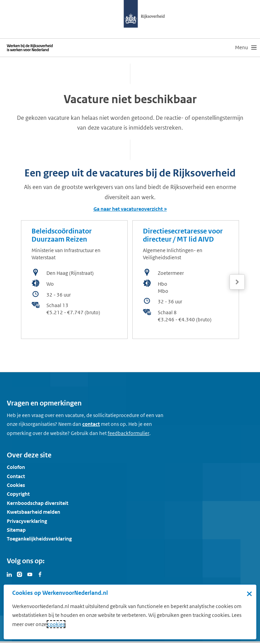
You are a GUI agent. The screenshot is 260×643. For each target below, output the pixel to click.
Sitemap (16, 530)
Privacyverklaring (27, 521)
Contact (16, 476)
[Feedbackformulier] (128, 433)
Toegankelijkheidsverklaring (39, 538)
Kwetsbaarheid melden (33, 512)
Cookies (16, 485)
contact (91, 424)
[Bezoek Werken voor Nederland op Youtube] (30, 574)
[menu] (246, 47)
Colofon (16, 467)
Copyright (18, 494)
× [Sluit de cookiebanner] (249, 593)
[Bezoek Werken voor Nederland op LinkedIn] (9, 574)
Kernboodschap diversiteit (37, 503)
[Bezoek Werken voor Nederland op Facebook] (40, 574)
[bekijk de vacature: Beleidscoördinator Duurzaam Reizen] (74, 279)
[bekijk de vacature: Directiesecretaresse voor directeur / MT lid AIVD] (185, 279)
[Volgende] (237, 282)
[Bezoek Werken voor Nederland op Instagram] (20, 574)
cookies (56, 624)
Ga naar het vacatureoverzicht (128, 209)
